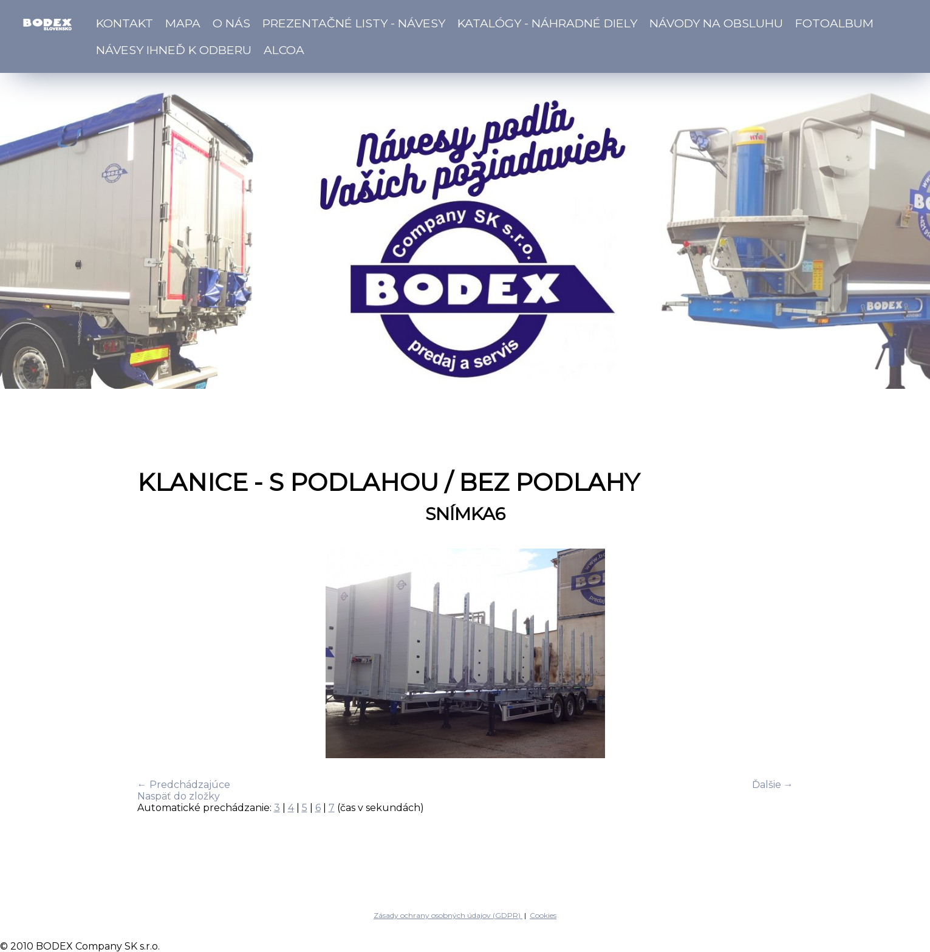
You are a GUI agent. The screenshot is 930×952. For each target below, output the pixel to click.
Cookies (543, 915)
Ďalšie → (772, 784)
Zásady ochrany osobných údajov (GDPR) (448, 915)
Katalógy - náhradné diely (547, 23)
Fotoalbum (834, 23)
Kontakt (124, 23)
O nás (231, 23)
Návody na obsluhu (716, 23)
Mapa (182, 23)
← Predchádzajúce (183, 784)
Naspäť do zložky (178, 796)
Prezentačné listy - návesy (353, 23)
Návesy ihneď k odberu (173, 50)
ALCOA (284, 50)
